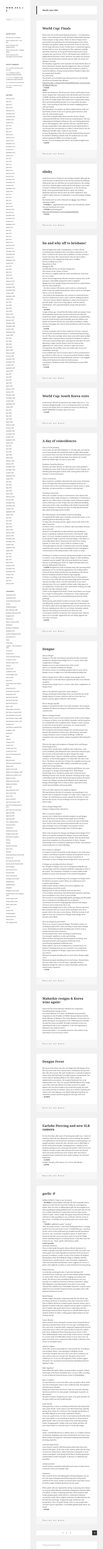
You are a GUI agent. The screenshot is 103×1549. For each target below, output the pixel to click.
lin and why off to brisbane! (64, 243)
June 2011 (9, 233)
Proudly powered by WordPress (51, 1545)
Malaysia (8, 757)
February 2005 (10, 461)
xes (56, 154)
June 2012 (9, 197)
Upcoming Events (11, 916)
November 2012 (10, 182)
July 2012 (8, 194)
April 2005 (9, 455)
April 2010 (9, 275)
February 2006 (10, 425)
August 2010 (9, 263)
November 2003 (10, 506)
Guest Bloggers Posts (12, 674)
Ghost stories (9, 669)
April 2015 (9, 104)
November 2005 (10, 434)
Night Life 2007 (10, 816)
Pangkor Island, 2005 (12, 834)
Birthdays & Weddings (12, 628)
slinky (47, 172)
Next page (94, 1532)
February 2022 (10, 98)
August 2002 (9, 550)
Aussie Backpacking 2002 (13, 601)
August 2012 (9, 191)
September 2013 (10, 152)
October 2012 (10, 185)
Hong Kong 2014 (10, 688)
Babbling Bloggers (11, 607)
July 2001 (8, 580)
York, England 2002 (11, 922)
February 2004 (10, 497)
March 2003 (9, 530)
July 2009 (8, 302)
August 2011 (9, 227)
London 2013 (10, 745)
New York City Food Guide (13, 810)
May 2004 (9, 488)
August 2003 (9, 515)
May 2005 (9, 452)
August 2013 (9, 155)
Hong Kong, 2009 (11, 694)
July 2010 (8, 266)
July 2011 (8, 230)
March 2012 (9, 206)
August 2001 (9, 577)
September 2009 (10, 296)
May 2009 (9, 308)
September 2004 (10, 476)
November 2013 (10, 146)
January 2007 (10, 392)
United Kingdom (10, 913)
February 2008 (10, 353)
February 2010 (10, 281)
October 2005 (10, 437)
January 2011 (10, 248)
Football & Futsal (11, 660)
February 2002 (10, 565)
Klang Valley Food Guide (13, 709)
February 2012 (10, 209)
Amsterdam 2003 (11, 598)
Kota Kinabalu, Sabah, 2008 (14, 718)
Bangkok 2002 (10, 616)
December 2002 (10, 539)
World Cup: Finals (56, 28)
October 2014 (10, 119)
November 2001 (10, 571)
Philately (8, 852)
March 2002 (9, 562)
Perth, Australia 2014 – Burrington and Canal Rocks (14, 56)
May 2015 (9, 101)
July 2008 (8, 338)
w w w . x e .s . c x (14, 9)
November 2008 (10, 326)
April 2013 (9, 167)
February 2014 (10, 137)
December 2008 (10, 323)
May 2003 (9, 524)
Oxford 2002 (9, 828)
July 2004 (8, 482)
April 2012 (9, 203)
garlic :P (48, 1193)
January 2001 (10, 583)
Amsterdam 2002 (11, 595)
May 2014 (9, 131)
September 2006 (10, 404)
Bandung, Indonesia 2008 (13, 613)
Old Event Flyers (10, 825)
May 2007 (9, 380)
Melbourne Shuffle (11, 784)
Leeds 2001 (9, 733)
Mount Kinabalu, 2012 (12, 790)
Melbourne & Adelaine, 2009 (14, 772)
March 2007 (9, 386)
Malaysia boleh (10, 760)
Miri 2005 (9, 787)
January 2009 (10, 320)
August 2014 (9, 122)
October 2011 (10, 221)
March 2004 (9, 494)
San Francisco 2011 (11, 870)
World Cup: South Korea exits (65, 396)
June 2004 (9, 485)
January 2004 (10, 500)
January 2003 (10, 536)
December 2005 (10, 431)
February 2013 (10, 173)
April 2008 (9, 347)
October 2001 (10, 574)
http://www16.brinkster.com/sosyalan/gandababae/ (60, 212)
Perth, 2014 (9, 849)
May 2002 (9, 559)
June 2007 (9, 377)
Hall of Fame (9, 677)
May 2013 (9, 164)
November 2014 (10, 116)
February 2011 (10, 245)
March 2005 (9, 458)
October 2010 (10, 257)
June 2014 (9, 128)
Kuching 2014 (10, 724)
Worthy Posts (10, 919)
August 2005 (9, 443)
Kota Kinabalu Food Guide (13, 715)
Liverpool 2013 (10, 742)
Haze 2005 (9, 680)
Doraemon (9, 651)
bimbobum (9, 625)
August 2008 (9, 335)
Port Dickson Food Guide (13, 861)
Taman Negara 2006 (12, 898)
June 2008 (9, 341)
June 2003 (9, 521)
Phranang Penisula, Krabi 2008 (15, 855)
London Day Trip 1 (11, 748)
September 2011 (10, 224)
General (8, 666)
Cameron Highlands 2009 (13, 634)
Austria (8, 604)
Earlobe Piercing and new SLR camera (66, 1127)
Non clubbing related (12, 822)
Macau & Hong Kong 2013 (13, 754)
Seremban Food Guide (12, 879)
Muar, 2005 (9, 796)
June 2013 (9, 161)
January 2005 (10, 464)
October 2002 (10, 544)
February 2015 (10, 110)
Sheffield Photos (10, 885)
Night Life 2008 (10, 819)
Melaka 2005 (9, 766)
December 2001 (10, 568)
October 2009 (10, 293)
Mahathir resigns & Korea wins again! (62, 1000)
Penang (8, 840)
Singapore (9, 888)
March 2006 (9, 422)
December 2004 (10, 467)
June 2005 (9, 449)
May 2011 (9, 236)
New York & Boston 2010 (13, 802)
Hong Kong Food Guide (12, 691)
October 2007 (10, 365)
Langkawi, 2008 (10, 730)
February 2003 (10, 533)
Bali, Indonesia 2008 (12, 610)
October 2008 (10, 329)
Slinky (74, 200)
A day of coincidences (59, 441)
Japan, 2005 (9, 706)
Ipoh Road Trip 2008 (12, 700)
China (7, 640)
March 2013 (9, 170)
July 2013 (8, 158)
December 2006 (10, 395)
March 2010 (9, 278)
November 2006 (10, 398)
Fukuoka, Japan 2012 (12, 663)
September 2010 (10, 260)
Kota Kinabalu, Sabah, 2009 (14, 721)
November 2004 (10, 470)
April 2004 (9, 491)
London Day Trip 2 (11, 751)
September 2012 (10, 188)
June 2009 (9, 305)
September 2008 (10, 332)
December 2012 (10, 179)
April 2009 (9, 311)
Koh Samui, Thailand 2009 (13, 712)
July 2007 (8, 374)
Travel (8, 907)
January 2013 (10, 176)
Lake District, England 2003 (14, 727)
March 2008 (9, 350)
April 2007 (9, 383)
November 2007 (10, 362)
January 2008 (10, 356)
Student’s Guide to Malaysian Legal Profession (14, 74)
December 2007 (10, 359)
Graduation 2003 (11, 671)
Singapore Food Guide (12, 891)
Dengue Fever (53, 1061)
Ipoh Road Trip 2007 (12, 697)
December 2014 (10, 113)
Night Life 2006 (10, 813)
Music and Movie (11, 799)
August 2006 (9, 407)
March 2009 (9, 314)
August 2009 (9, 299)
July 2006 (8, 410)
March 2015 (9, 107)
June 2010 (9, 269)
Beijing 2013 (9, 619)
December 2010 (10, 251)
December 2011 (10, 215)
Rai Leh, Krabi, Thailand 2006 (14, 864)
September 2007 (10, 368)
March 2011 (9, 242)
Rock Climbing (10, 867)
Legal (7, 736)
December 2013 (10, 143)
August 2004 (9, 479)
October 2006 (10, 401)
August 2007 (9, 371)
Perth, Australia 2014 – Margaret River (12, 46)
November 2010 (10, 254)
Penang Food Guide (11, 846)
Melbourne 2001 (10, 778)
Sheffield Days (10, 882)
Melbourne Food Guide (12, 781)
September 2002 (10, 547)
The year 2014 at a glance (13, 37)
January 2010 (10, 284)
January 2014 (10, 140)
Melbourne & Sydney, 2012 (13, 775)
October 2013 (10, 149)
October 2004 (10, 473)
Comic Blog (9, 643)
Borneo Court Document (17, 82)
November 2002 (10, 541)
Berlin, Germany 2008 (12, 622)
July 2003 (8, 518)
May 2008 (9, 344)
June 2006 (9, 413)
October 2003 (10, 509)
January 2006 (10, 428)
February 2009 (10, 317)
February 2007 (10, 389)
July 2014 (8, 125)
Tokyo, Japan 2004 (11, 904)
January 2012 (10, 212)
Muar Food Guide (11, 793)
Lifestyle (8, 739)
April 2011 (9, 239)
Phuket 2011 (9, 858)
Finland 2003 (10, 654)
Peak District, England (12, 837)
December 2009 (10, 287)
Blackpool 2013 (10, 631)
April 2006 (9, 419)
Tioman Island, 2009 (12, 901)
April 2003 (9, 527)
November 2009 (10, 290)
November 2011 (10, 218)
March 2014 (9, 134)
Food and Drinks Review (13, 657)
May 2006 (9, 416)
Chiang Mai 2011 (11, 637)
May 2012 (9, 200)
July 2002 (8, 553)
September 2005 (10, 440)
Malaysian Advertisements (13, 763)
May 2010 (9, 272)
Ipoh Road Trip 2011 (12, 703)
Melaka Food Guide (11, 769)
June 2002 (9, 556)
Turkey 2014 (9, 910)
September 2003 (10, 512)
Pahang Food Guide (11, 831)
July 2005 (8, 446)
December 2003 (10, 503)
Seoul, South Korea (11, 876)
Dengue (48, 649)
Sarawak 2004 (10, 873)
